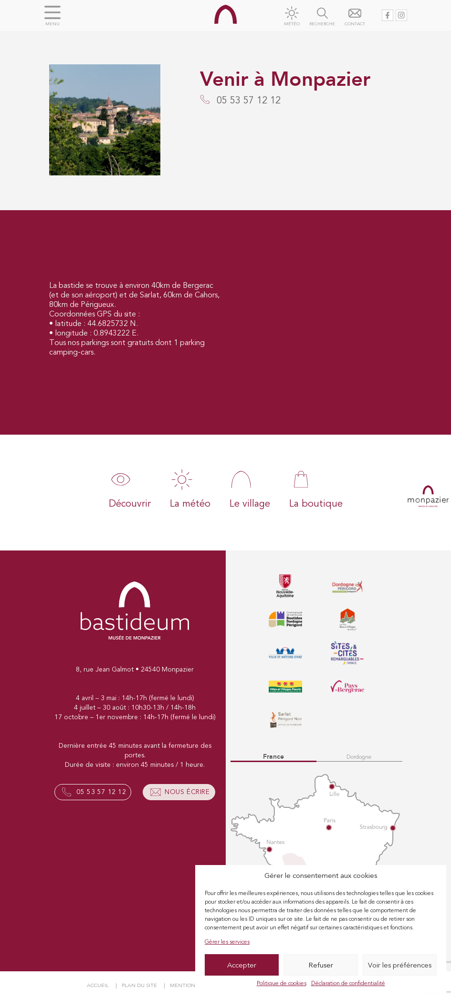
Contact (355, 24)
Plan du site (139, 985)
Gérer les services (227, 942)
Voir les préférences (399, 965)
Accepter (241, 965)
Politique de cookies (281, 983)
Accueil (98, 985)
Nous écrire (187, 792)
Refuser (320, 965)
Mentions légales (196, 985)
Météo (292, 24)
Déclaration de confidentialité (348, 983)
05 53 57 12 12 (101, 792)
